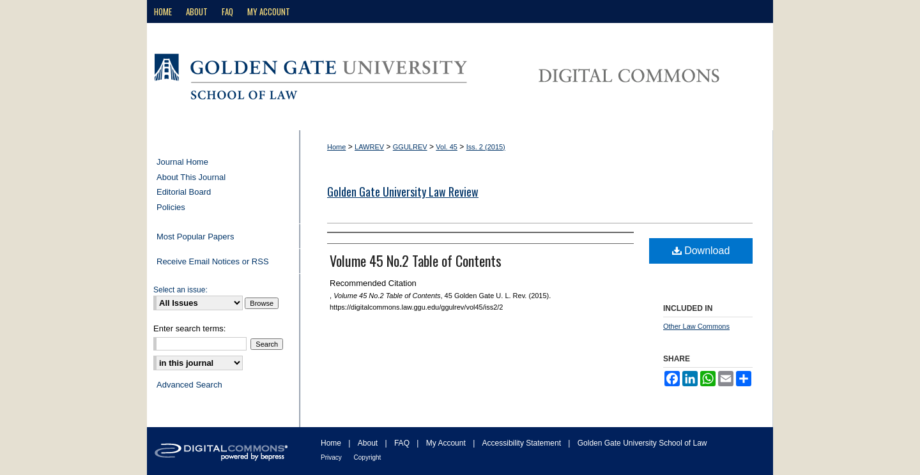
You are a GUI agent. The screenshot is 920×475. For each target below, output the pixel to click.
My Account (447, 443)
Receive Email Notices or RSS (213, 261)
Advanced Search (189, 384)
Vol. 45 (446, 147)
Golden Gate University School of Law (642, 443)
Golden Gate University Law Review (403, 191)
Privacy (332, 457)
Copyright (367, 457)
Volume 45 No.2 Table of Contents (416, 260)
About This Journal (191, 177)
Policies (171, 207)
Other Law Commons (696, 326)
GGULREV (410, 147)
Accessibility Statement (523, 443)
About (369, 443)
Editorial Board (184, 192)
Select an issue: (180, 289)
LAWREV (369, 147)
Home (336, 147)
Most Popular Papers (195, 236)
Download (701, 250)
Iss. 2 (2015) (485, 147)
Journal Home (182, 162)
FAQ (402, 443)
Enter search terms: (189, 328)
